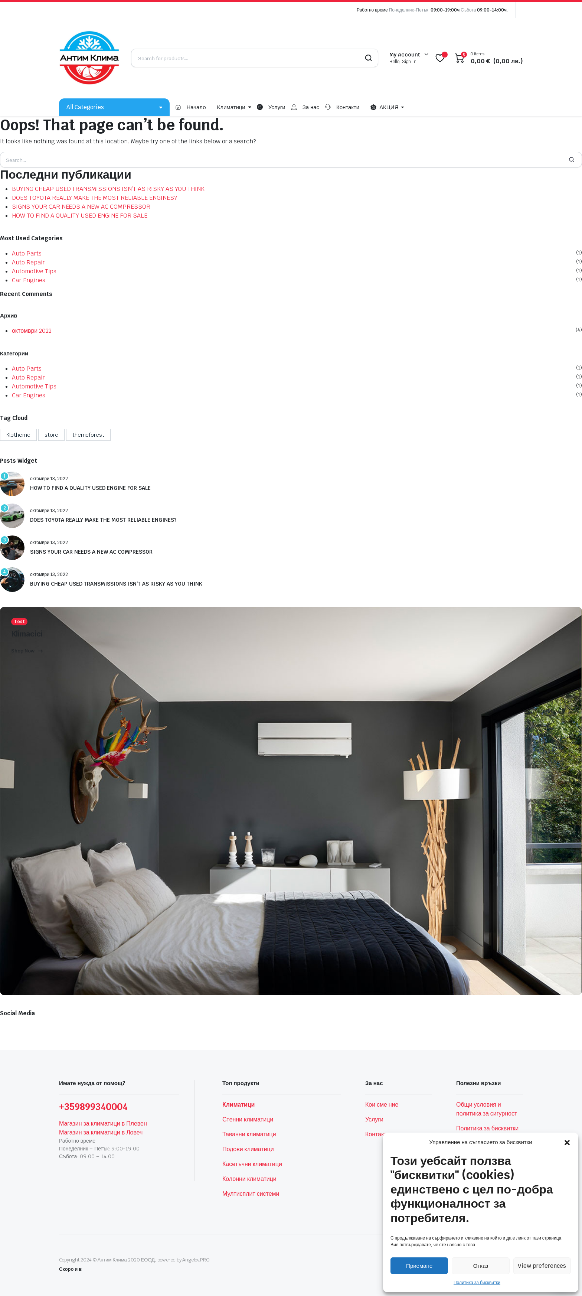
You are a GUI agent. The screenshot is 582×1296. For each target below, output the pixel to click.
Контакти (347, 107)
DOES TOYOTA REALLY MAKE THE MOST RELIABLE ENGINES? (94, 198)
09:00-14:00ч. (492, 10)
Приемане (419, 1265)
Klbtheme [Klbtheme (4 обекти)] (18, 435)
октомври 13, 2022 (49, 479)
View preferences (542, 1265)
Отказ (480, 1265)
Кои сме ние (381, 1104)
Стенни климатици (247, 1119)
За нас (311, 107)
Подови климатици (248, 1149)
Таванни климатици (249, 1134)
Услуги (276, 107)
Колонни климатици (249, 1179)
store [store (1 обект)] (51, 435)
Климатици (231, 107)
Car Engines (28, 280)
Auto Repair (28, 262)
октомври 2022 (32, 331)
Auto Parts (27, 253)
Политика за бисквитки (477, 1283)
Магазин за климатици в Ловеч (101, 1132)
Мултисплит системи (250, 1194)
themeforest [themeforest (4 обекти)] (88, 435)
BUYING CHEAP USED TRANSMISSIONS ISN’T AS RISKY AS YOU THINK (108, 189)
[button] (567, 1142)
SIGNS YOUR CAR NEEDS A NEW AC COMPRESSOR (81, 207)
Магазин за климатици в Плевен (103, 1123)
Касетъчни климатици (252, 1164)
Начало (196, 107)
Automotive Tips (34, 271)
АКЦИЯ (384, 107)
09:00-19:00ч (445, 10)
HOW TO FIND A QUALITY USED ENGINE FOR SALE (79, 215)
